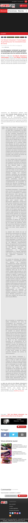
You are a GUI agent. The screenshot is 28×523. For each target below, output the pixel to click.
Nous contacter (12, 504)
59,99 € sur (19, 391)
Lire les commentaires (11, 495)
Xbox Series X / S (10, 37)
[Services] (10, 516)
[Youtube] (15, 513)
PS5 (2, 37)
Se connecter (20, 1)
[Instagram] (17, 513)
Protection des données (14, 510)
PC (25, 37)
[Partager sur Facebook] (5, 434)
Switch (22, 37)
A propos (11, 506)
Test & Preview (12, 11)
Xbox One (17, 37)
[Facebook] (10, 513)
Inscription (14, 1)
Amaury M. (19, 45)
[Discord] (20, 513)
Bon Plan (21, 11)
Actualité (4, 11)
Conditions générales (13, 508)
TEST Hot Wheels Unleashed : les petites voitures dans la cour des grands (14, 415)
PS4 (5, 37)
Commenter (22, 426)
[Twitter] (13, 513)
